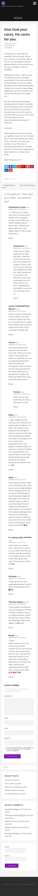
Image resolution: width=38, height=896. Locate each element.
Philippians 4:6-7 (15, 160)
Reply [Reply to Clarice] (11, 384)
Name (6, 718)
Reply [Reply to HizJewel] (11, 594)
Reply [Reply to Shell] (11, 530)
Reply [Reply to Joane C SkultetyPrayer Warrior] (11, 335)
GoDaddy (19, 886)
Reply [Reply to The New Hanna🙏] (11, 628)
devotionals (13, 178)
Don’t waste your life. (13, 784)
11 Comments (8, 47)
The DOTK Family (9, 45)
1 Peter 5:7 (24, 67)
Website (7, 738)
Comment (8, 696)
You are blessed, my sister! (15, 794)
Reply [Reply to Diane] (11, 470)
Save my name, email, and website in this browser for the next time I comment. (19, 749)
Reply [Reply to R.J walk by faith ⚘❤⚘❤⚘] (11, 568)
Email (6, 728)
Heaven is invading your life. (16, 787)
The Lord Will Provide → (28, 185)
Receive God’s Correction (15, 790)
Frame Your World (12, 780)
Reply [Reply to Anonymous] (15, 298)
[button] (35, 3)
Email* (15, 858)
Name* (15, 849)
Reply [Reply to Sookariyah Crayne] (11, 238)
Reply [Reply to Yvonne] (15, 407)
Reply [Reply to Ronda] (11, 677)
